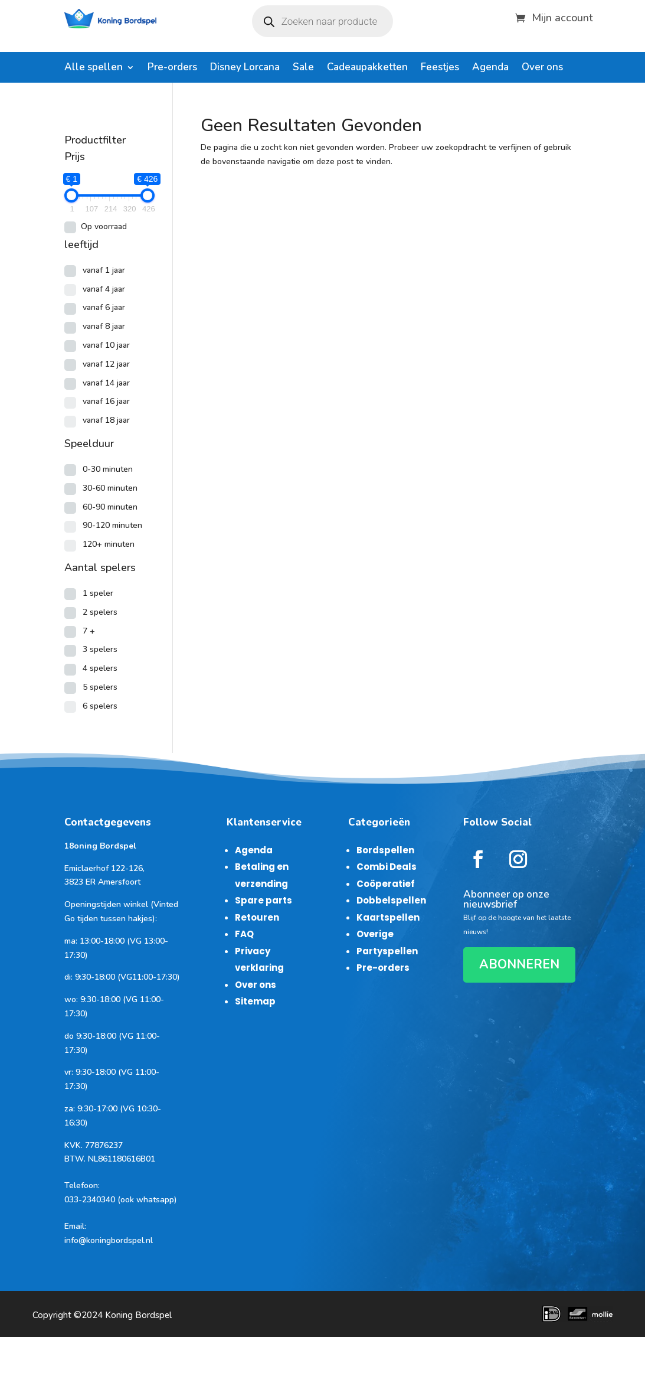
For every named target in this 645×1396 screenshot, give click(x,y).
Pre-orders (172, 68)
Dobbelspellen (391, 900)
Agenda (490, 68)
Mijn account (562, 16)
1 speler (98, 593)
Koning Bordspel (138, 1315)
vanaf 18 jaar (106, 420)
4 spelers (100, 668)
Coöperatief (385, 884)
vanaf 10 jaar (106, 345)
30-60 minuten (110, 488)
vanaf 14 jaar (106, 383)
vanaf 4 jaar (104, 289)
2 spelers (100, 612)
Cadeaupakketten (367, 68)
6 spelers (100, 706)
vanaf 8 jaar (104, 326)
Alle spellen (93, 68)
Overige (375, 934)
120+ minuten (109, 544)
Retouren (257, 917)
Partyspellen (387, 951)
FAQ (244, 934)
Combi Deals (386, 866)
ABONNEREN (519, 964)
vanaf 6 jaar (104, 307)
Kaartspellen (388, 917)
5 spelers (100, 687)
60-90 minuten (110, 507)
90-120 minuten (112, 525)
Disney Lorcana (245, 68)
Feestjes (440, 68)
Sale (303, 68)
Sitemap (255, 1001)
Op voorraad (104, 226)
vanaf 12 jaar (106, 364)
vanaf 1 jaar (104, 270)
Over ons (542, 68)
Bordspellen (385, 850)
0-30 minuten (108, 469)
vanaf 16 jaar (106, 401)
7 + (89, 631)
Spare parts (263, 900)
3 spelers (100, 649)
